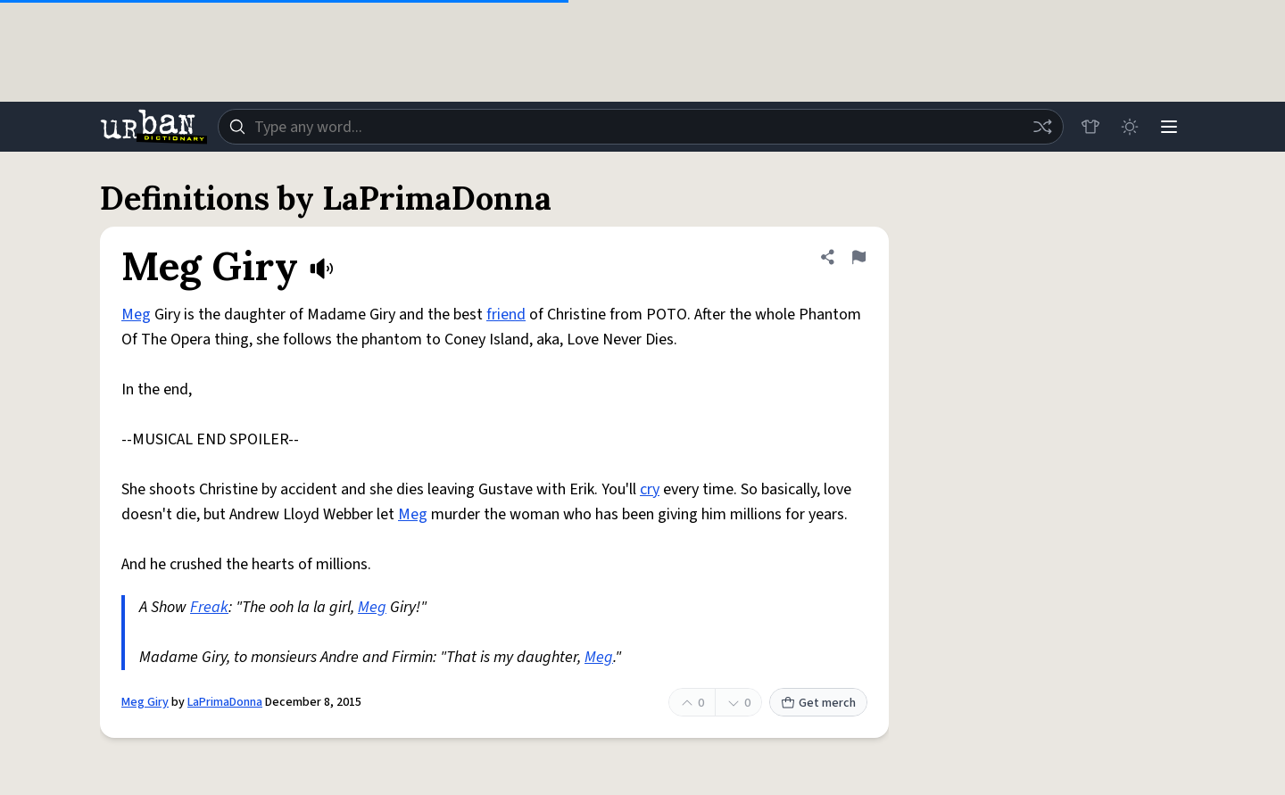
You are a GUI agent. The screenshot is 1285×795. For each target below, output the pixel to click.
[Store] (1090, 127)
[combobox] (641, 127)
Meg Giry (145, 702)
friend (506, 314)
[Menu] (1169, 127)
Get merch (818, 703)
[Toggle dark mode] (1130, 127)
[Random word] (1042, 126)
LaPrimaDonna (224, 702)
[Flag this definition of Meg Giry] (858, 257)
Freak (209, 607)
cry (649, 489)
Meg (136, 314)
